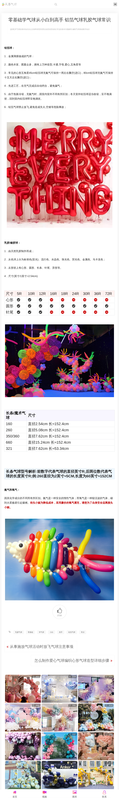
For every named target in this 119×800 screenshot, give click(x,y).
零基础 (30, 632)
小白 (51, 632)
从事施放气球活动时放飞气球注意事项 (41, 646)
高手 (60, 632)
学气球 (41, 632)
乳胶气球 (18, 632)
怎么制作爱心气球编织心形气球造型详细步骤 (71, 660)
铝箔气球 (71, 632)
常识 (82, 632)
